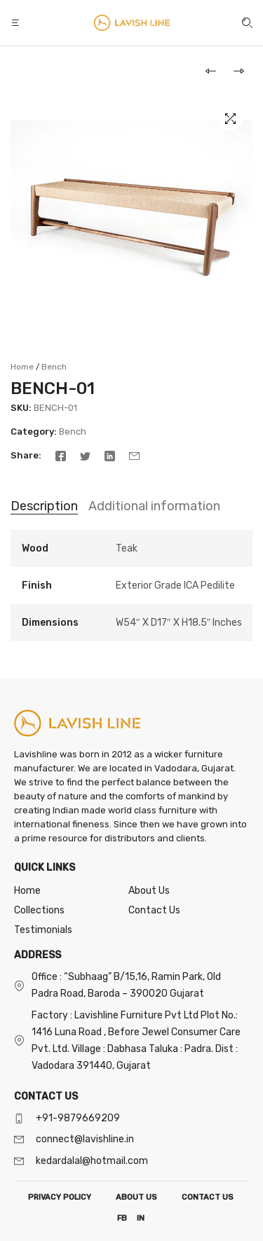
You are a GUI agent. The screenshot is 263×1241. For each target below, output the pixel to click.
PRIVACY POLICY (59, 1197)
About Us (149, 891)
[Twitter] (85, 455)
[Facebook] (60, 455)
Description (44, 506)
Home (22, 367)
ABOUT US (136, 1197)
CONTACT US (208, 1197)
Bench (54, 367)
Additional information (154, 506)
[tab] (44, 507)
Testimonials (43, 930)
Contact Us (154, 910)
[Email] (134, 455)
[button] (17, 23)
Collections (39, 910)
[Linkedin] (109, 455)
